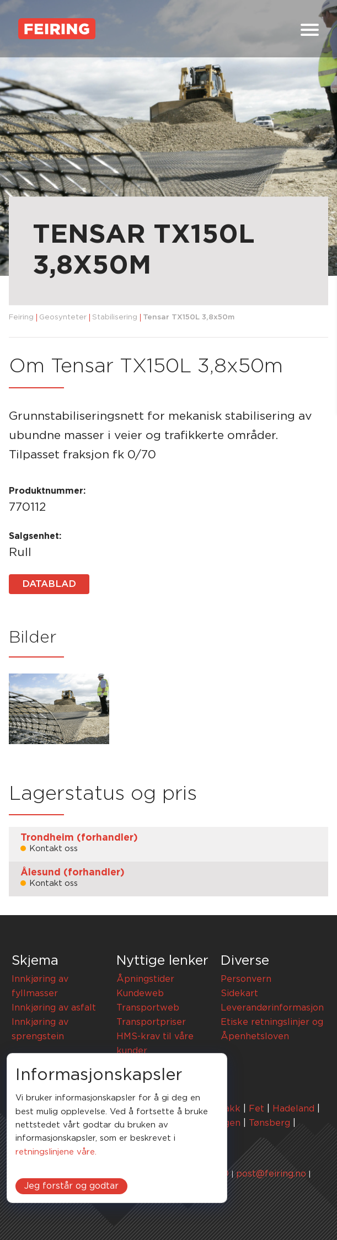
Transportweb (147, 1007)
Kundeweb (140, 993)
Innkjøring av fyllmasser (40, 986)
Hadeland (293, 1108)
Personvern (246, 979)
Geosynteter (63, 317)
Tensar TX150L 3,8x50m (188, 317)
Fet (256, 1108)
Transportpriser (151, 1022)
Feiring (21, 317)
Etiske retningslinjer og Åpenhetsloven (272, 1029)
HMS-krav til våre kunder (155, 1043)
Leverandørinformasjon (272, 1007)
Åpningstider (145, 979)
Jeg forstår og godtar (71, 1186)
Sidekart (239, 993)
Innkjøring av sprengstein (40, 1029)
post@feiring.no (271, 1173)
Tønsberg (269, 1123)
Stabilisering (114, 317)
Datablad (49, 584)
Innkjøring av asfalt (54, 1007)
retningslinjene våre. (56, 1152)
